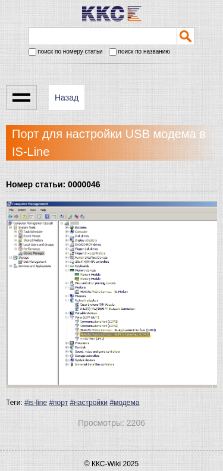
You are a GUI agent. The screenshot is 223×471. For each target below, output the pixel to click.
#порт (58, 402)
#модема (124, 402)
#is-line (35, 402)
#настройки (89, 402)
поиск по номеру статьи (66, 52)
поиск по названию (139, 52)
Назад (66, 97)
